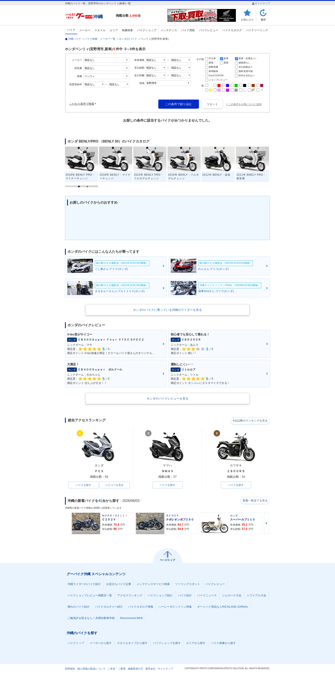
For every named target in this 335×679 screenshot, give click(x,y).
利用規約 (70, 669)
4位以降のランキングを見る (250, 420)
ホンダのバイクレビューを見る (167, 398)
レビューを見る (114, 485)
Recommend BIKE (131, 618)
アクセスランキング (129, 595)
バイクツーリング (257, 30)
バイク (71, 29)
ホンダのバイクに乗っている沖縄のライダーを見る (167, 310)
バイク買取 (188, 30)
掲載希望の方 (135, 669)
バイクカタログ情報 (140, 607)
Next (266, 524)
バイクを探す (83, 485)
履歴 (263, 19)
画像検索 (127, 30)
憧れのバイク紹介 (79, 607)
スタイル (100, 30)
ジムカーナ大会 (231, 595)
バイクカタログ (232, 30)
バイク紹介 (185, 595)
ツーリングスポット (187, 584)
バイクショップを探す (167, 643)
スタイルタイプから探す (132, 643)
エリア (114, 30)
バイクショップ (146, 30)
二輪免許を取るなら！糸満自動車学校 (91, 618)
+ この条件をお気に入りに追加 (244, 104)
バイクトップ (76, 643)
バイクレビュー (208, 30)
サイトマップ (261, 3)
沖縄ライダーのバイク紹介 (84, 584)
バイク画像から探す (223, 643)
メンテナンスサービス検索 (153, 584)
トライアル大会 (256, 595)
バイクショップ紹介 (160, 595)
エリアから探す (196, 643)
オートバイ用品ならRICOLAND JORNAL (222, 607)
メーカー (84, 30)
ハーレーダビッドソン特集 (175, 607)
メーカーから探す (101, 643)
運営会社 (150, 669)
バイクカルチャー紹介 (109, 607)
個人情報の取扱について (91, 669)
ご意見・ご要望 (117, 669)
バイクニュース (207, 595)
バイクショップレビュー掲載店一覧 (90, 595)
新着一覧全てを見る (254, 501)
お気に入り (247, 19)
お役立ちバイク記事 (118, 584)
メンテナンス (168, 30)
